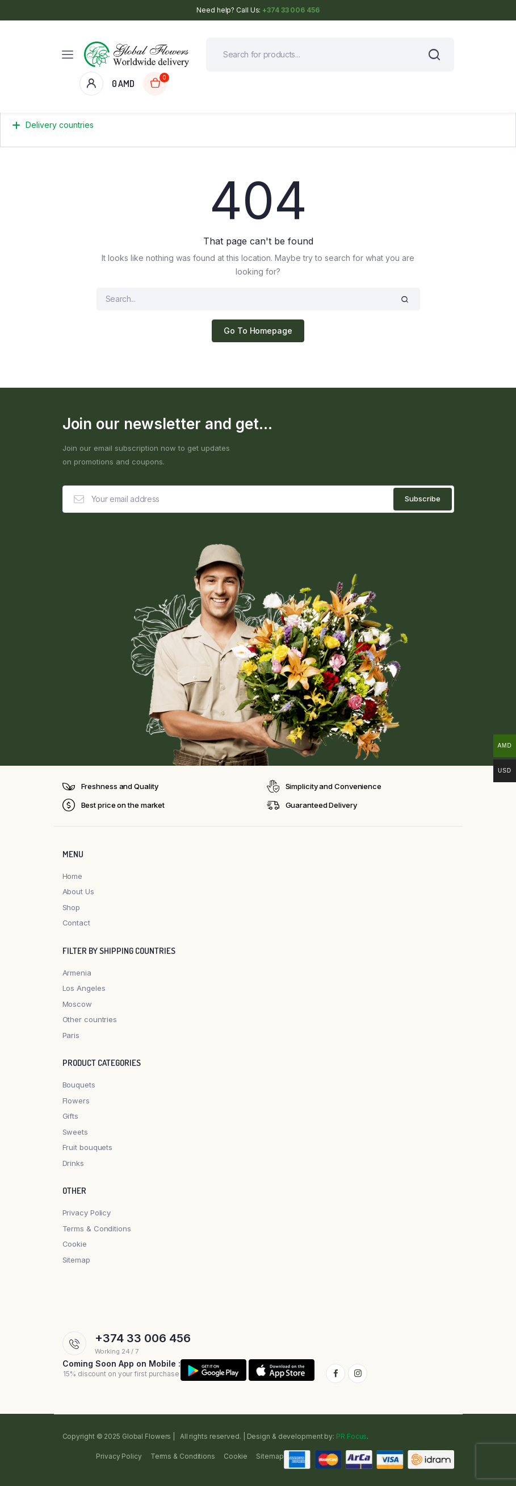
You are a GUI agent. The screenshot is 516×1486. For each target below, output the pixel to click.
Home (72, 876)
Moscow (77, 1003)
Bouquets (78, 1085)
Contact (76, 923)
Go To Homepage (258, 331)
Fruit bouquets (87, 1147)
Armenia (76, 972)
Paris (71, 1035)
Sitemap (76, 1259)
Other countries (90, 1019)
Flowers (76, 1100)
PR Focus (351, 1436)
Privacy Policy (86, 1213)
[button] (258, 130)
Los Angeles (84, 988)
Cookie (74, 1244)
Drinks (73, 1163)
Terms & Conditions (96, 1228)
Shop (71, 907)
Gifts (70, 1116)
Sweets (75, 1131)
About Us (78, 891)
